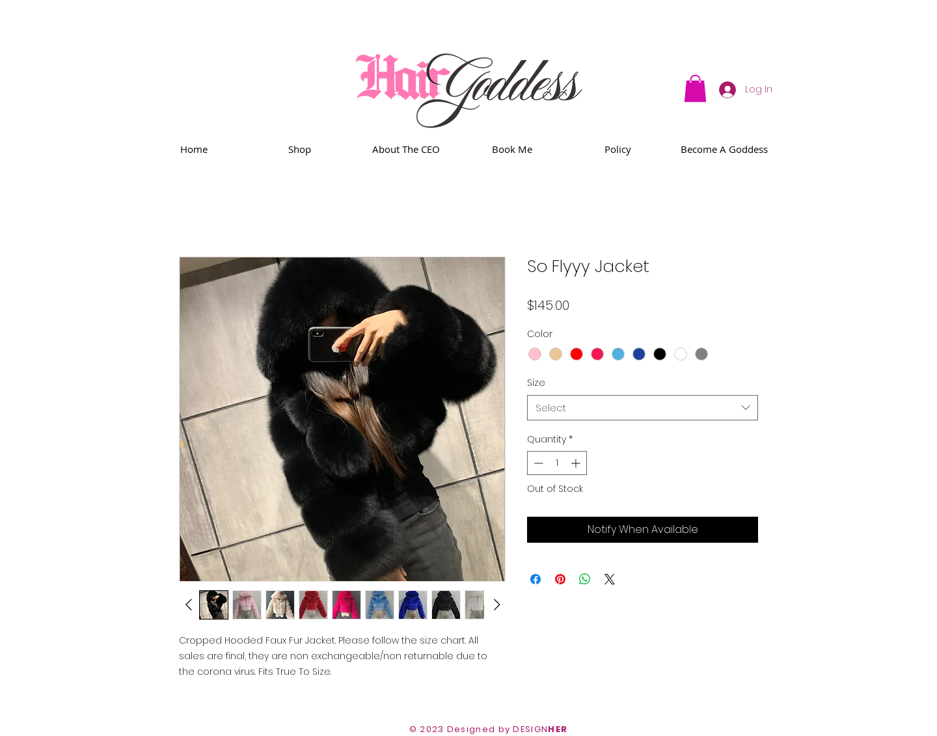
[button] (695, 88)
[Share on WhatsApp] (585, 579)
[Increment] (577, 463)
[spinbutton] (557, 463)
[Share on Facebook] (535, 579)
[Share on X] (610, 579)
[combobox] (642, 407)
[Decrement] (537, 463)
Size (536, 382)
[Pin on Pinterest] (560, 579)
